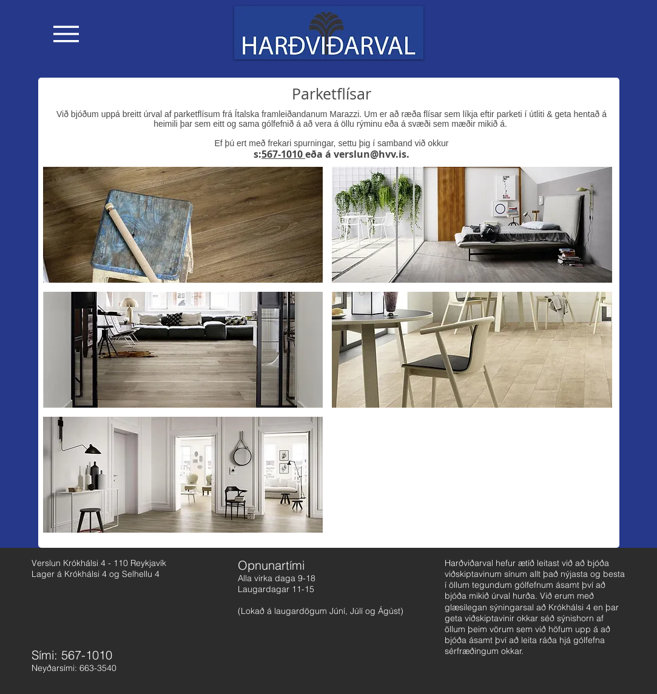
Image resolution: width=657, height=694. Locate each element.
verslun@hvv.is (370, 154)
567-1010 (283, 154)
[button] (66, 34)
